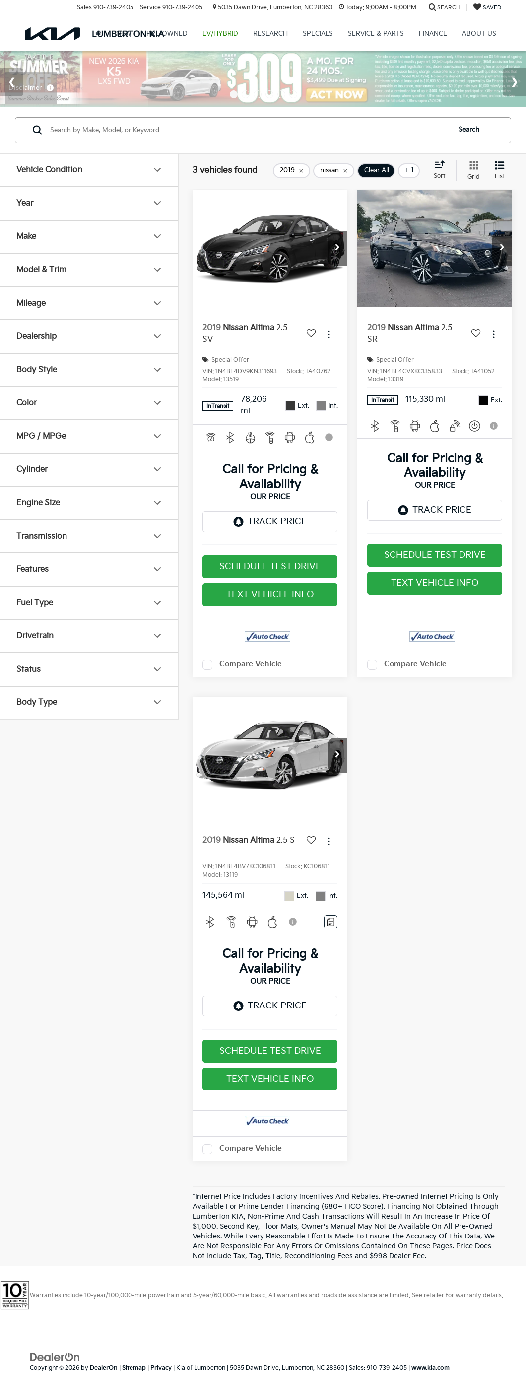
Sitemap (134, 1368)
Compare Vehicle (250, 664)
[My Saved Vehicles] (487, 7)
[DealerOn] (55, 1357)
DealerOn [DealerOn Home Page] (104, 1368)
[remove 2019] (291, 170)
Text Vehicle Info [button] (270, 594)
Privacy (161, 1368)
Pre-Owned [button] (167, 34)
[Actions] (328, 334)
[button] (337, 248)
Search (469, 130)
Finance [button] (433, 34)
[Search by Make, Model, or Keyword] (249, 130)
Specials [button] (318, 34)
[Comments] (330, 921)
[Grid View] (471, 170)
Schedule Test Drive (270, 566)
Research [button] (270, 34)
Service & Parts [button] (376, 34)
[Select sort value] (442, 170)
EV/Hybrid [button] (220, 34)
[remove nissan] (333, 170)
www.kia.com (430, 1368)
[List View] (499, 170)
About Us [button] (479, 34)
